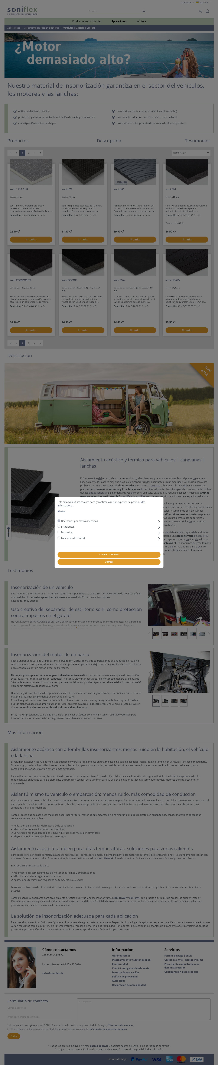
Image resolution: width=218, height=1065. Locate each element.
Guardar (109, 561)
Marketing (66, 532)
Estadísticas (67, 526)
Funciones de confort (73, 538)
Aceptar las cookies (109, 554)
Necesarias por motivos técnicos (79, 521)
